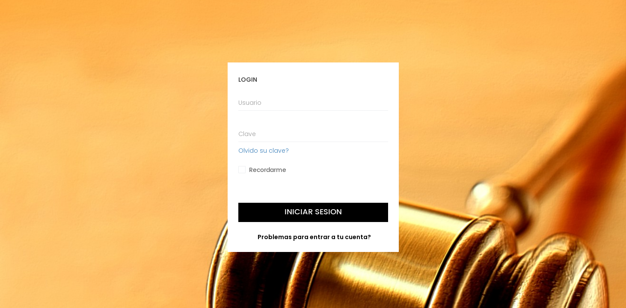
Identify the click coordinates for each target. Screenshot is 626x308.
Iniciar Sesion (313, 212)
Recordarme (267, 170)
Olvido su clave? (263, 150)
